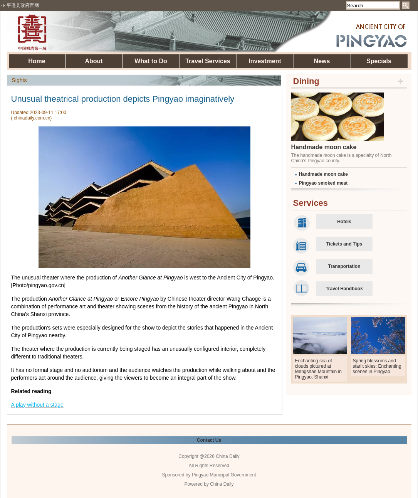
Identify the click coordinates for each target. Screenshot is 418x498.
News (322, 61)
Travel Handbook (344, 288)
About (93, 61)
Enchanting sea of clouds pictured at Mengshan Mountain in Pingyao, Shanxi (318, 369)
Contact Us (209, 440)
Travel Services (207, 61)
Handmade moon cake (324, 147)
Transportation (344, 266)
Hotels (344, 221)
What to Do (150, 61)
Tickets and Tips (344, 244)
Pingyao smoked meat (323, 183)
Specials (378, 61)
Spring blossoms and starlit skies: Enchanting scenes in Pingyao (377, 366)
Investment (264, 61)
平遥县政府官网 (23, 5)
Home (36, 61)
